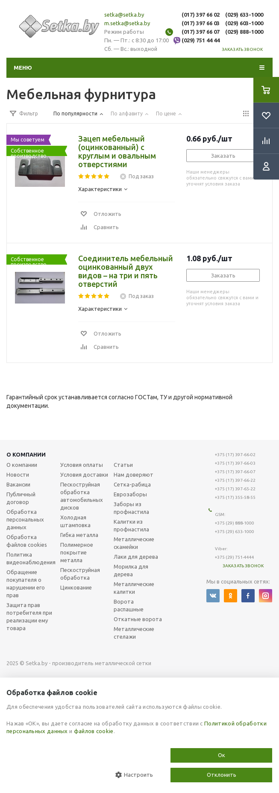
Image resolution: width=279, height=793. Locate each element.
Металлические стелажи (134, 633)
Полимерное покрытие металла (76, 552)
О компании (26, 454)
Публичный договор (20, 498)
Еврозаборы (130, 494)
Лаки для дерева (136, 557)
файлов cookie (94, 731)
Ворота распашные (129, 605)
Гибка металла (79, 535)
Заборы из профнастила (131, 508)
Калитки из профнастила (131, 525)
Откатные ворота (138, 619)
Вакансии (18, 484)
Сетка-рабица (132, 484)
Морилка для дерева (131, 570)
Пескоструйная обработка (80, 574)
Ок (221, 755)
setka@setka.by (124, 15)
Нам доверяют (133, 475)
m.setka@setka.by (127, 23)
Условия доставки (84, 475)
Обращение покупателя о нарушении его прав (25, 583)
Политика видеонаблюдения (31, 558)
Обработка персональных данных (25, 519)
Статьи (123, 465)
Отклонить (221, 775)
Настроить (134, 775)
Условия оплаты (81, 465)
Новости (17, 475)
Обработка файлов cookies (26, 541)
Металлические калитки (134, 588)
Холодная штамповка (75, 521)
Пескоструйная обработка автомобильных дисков (81, 495)
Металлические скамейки (134, 543)
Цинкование (76, 587)
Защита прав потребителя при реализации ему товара (29, 616)
